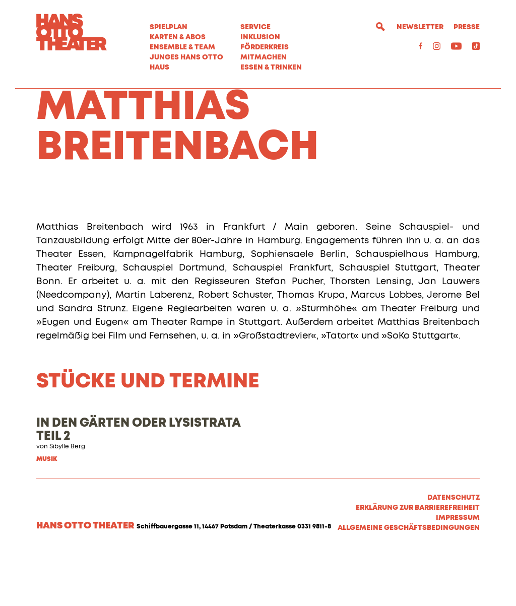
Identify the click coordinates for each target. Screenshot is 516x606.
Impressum (458, 571)
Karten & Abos (178, 37)
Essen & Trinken (271, 67)
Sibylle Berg (67, 501)
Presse (467, 27)
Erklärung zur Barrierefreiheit (418, 561)
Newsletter (420, 27)
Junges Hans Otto (186, 57)
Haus (159, 67)
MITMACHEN (263, 57)
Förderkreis (264, 47)
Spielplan (168, 27)
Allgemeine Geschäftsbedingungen (409, 581)
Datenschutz (453, 551)
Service (255, 27)
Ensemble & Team (182, 47)
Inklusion (260, 37)
